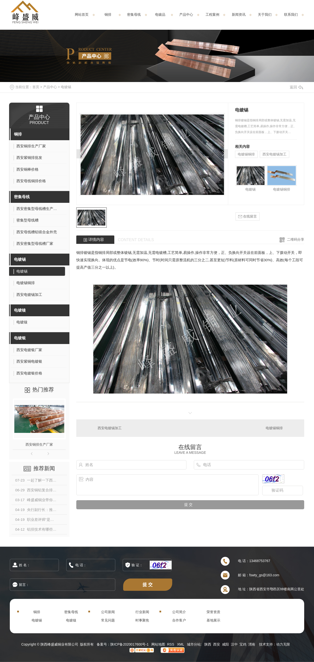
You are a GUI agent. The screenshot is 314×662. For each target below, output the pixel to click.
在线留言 (247, 216)
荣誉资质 (213, 612)
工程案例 (212, 14)
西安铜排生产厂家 (39, 444)
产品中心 (186, 14)
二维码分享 (295, 239)
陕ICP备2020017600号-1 (129, 644)
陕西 (207, 644)
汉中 (234, 644)
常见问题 (108, 620)
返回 (296, 87)
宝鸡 (242, 644)
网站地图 (158, 644)
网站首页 (82, 14)
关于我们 (265, 14)
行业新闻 (142, 612)
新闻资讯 (239, 14)
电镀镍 (20, 310)
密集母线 (134, 14)
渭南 (251, 644)
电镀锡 (66, 87)
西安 (216, 644)
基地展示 (213, 620)
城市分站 (194, 644)
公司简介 (179, 612)
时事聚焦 (142, 620)
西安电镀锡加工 (274, 154)
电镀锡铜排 (246, 154)
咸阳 (225, 644)
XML (181, 644)
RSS (171, 644)
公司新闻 (108, 612)
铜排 (108, 14)
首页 (35, 87)
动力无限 (283, 644)
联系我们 (291, 14)
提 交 (148, 584)
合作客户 (179, 620)
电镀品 (160, 14)
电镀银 (20, 338)
